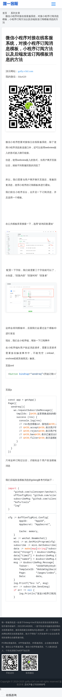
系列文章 (15, 13)
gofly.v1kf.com (25, 71)
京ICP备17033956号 (34, 684)
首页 (4, 13)
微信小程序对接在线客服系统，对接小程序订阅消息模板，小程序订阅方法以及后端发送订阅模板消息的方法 (30, 19)
